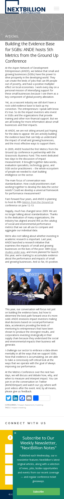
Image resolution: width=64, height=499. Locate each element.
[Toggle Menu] (56, 8)
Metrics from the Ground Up (37, 202)
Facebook (12, 436)
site (42, 385)
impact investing (18, 408)
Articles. (12, 36)
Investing (39, 405)
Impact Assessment (26, 405)
